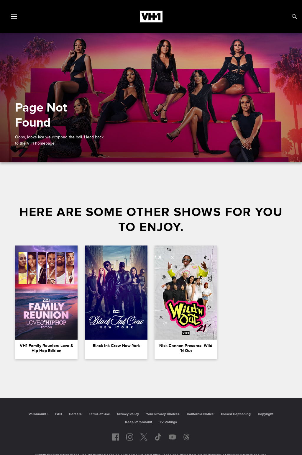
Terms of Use (99, 414)
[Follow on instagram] (129, 437)
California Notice (200, 414)
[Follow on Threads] (186, 437)
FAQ (58, 414)
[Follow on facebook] (115, 437)
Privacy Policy (128, 414)
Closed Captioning (236, 414)
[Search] (294, 16)
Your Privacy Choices (163, 414)
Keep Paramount (138, 422)
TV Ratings (168, 422)
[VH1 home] (151, 21)
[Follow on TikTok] (158, 437)
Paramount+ (38, 414)
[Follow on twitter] (143, 437)
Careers (75, 414)
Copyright (265, 414)
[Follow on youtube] (172, 437)
